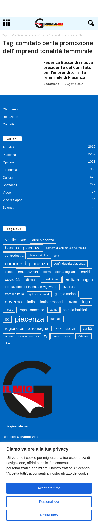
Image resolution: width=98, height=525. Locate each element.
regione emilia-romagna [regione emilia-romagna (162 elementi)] (26, 328)
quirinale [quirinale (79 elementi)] (56, 319)
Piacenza (9, 155)
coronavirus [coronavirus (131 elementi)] (28, 272)
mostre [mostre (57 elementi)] (9, 309)
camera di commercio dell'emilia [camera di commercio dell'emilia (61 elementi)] (66, 247)
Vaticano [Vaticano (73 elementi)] (83, 336)
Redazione (51, 84)
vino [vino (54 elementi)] (7, 343)
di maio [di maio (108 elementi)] (31, 280)
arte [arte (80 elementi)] (24, 240)
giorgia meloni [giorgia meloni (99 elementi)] (65, 294)
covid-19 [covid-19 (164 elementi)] (13, 279)
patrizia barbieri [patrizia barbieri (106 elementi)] (75, 310)
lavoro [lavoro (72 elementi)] (72, 302)
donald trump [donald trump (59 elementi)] (51, 279)
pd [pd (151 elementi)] (7, 319)
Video (7, 192)
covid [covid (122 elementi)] (85, 272)
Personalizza (49, 502)
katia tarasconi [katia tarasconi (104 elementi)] (51, 302)
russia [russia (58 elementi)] (57, 328)
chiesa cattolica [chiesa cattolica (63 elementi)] (39, 255)
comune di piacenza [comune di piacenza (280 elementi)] (26, 263)
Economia (10, 170)
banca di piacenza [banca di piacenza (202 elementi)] (23, 247)
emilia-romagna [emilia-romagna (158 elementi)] (79, 279)
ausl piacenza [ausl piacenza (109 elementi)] (43, 240)
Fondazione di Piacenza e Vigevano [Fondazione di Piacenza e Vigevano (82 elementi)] (30, 287)
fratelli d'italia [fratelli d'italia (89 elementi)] (14, 294)
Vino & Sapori (12, 200)
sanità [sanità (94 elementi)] (87, 328)
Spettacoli (10, 185)
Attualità (8, 147)
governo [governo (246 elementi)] (13, 301)
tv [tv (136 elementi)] (45, 336)
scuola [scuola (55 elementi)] (9, 336)
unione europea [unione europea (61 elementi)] (62, 336)
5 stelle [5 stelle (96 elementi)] (10, 240)
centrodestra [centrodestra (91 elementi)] (14, 255)
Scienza (8, 207)
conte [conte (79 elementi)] (9, 272)
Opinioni (9, 162)
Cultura (8, 177)
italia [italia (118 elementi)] (31, 302)
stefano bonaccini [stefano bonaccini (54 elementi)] (28, 336)
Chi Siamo (10, 109)
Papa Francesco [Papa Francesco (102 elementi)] (31, 310)
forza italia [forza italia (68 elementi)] (68, 287)
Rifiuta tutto (49, 515)
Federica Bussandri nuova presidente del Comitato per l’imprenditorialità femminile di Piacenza (68, 70)
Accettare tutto (49, 488)
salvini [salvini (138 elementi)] (71, 328)
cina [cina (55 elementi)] (56, 255)
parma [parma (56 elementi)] (53, 309)
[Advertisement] (49, 8)
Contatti (8, 124)
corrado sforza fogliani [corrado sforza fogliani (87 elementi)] (59, 272)
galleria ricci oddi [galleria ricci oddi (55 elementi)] (39, 294)
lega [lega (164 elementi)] (86, 301)
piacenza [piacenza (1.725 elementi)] (29, 319)
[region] (49, 483)
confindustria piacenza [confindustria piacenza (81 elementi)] (69, 263)
